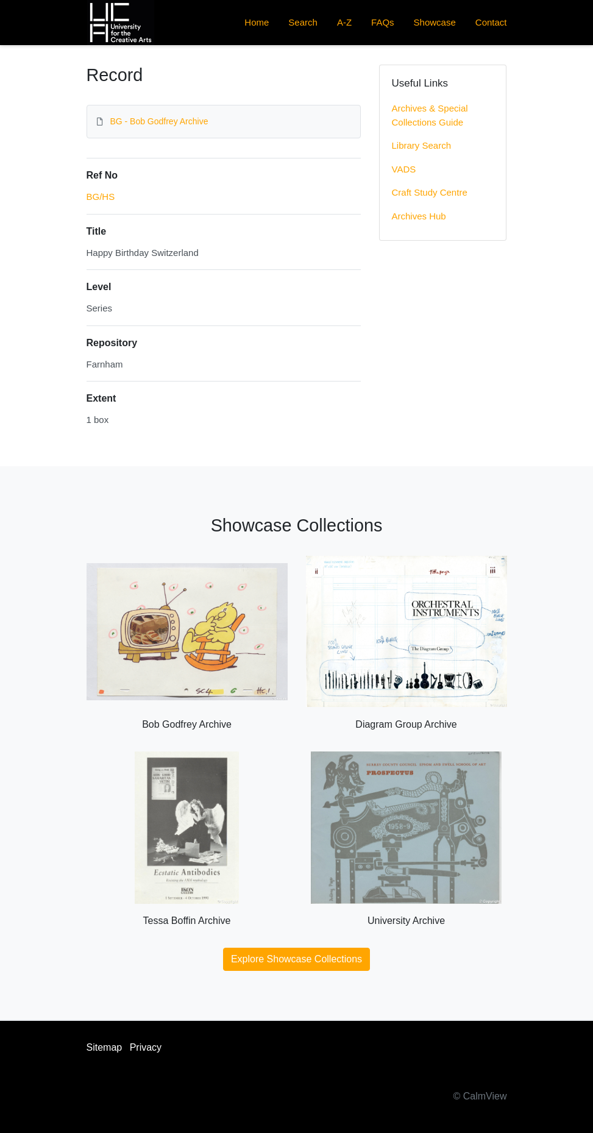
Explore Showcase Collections (296, 959)
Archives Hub (419, 216)
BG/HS (101, 196)
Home (256, 22)
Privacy (146, 1047)
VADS (404, 169)
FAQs (382, 22)
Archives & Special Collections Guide (430, 115)
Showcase (435, 22)
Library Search (422, 145)
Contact (491, 22)
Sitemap (105, 1047)
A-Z (344, 22)
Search (303, 22)
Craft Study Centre (429, 192)
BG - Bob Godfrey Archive (159, 121)
